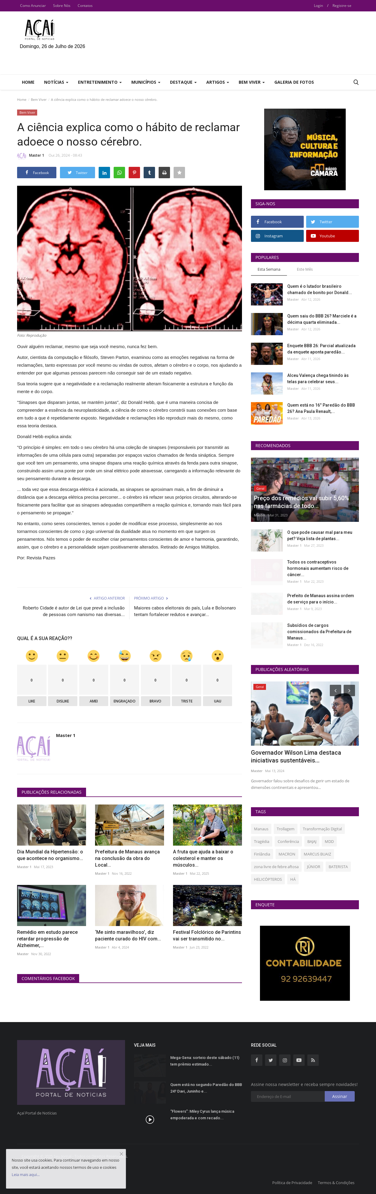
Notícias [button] (56, 82)
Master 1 (30, 156)
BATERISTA (338, 866)
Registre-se (342, 5)
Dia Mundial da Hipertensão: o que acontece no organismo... (50, 855)
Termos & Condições (336, 1182)
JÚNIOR (313, 866)
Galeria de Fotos (294, 82)
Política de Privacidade (292, 1182)
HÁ (293, 879)
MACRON (287, 854)
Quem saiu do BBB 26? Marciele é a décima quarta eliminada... (322, 319)
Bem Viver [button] (252, 82)
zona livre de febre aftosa (276, 866)
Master (23, 954)
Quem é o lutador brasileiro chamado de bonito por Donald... (319, 289)
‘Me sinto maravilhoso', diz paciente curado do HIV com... (128, 935)
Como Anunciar (33, 5)
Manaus (261, 829)
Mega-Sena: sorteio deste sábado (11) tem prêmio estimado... (204, 1060)
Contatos (85, 5)
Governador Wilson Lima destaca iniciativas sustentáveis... (296, 756)
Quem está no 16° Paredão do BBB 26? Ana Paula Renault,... (321, 408)
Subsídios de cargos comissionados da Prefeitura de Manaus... (319, 631)
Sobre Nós (61, 5)
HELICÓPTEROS (268, 879)
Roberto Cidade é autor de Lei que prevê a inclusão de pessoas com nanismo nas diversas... (74, 611)
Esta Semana (269, 269)
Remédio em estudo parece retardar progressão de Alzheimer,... (47, 938)
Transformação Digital (322, 829)
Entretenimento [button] (100, 82)
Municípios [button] (145, 82)
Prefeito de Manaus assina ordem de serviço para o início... (320, 598)
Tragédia (261, 841)
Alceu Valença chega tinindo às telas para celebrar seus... (318, 378)
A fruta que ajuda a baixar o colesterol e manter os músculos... (203, 858)
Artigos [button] (217, 82)
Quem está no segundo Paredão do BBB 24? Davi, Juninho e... (206, 1087)
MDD (329, 841)
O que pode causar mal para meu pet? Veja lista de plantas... (319, 535)
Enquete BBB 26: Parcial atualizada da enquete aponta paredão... (321, 348)
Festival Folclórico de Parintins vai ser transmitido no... (207, 935)
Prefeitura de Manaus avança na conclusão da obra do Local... (127, 858)
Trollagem (285, 829)
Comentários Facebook (48, 978)
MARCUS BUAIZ (317, 854)
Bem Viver (38, 99)
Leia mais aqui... (26, 1174)
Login (318, 5)
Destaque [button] (183, 82)
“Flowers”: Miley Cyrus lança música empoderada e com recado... (202, 1114)
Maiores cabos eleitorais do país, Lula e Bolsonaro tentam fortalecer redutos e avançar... (185, 611)
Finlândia (262, 854)
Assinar (339, 1096)
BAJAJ (311, 841)
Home (28, 82)
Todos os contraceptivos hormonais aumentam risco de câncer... (317, 568)
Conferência (288, 841)
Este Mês (305, 269)
